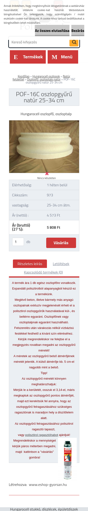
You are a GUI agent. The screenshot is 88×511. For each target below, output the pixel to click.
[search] (74, 42)
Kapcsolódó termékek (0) (43, 272)
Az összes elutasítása (52, 30)
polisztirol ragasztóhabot (41, 435)
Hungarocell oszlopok (46, 76)
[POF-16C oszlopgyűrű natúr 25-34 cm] (44, 122)
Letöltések (61, 264)
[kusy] (18, 242)
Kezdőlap (24, 76)
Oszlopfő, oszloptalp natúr (44, 79)
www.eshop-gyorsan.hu (48, 484)
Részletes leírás (30, 264)
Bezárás (77, 30)
